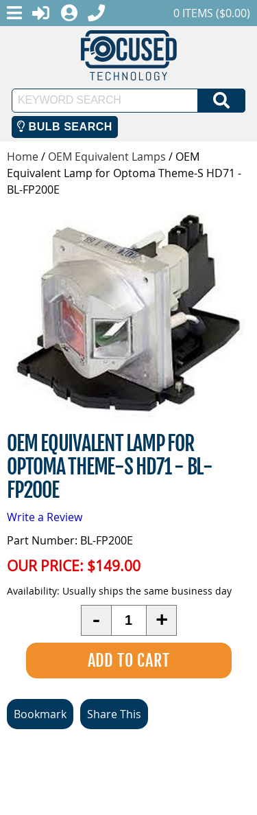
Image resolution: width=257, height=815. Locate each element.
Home (22, 156)
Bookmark (40, 714)
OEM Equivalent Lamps (107, 156)
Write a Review (44, 517)
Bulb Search (64, 127)
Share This (114, 714)
